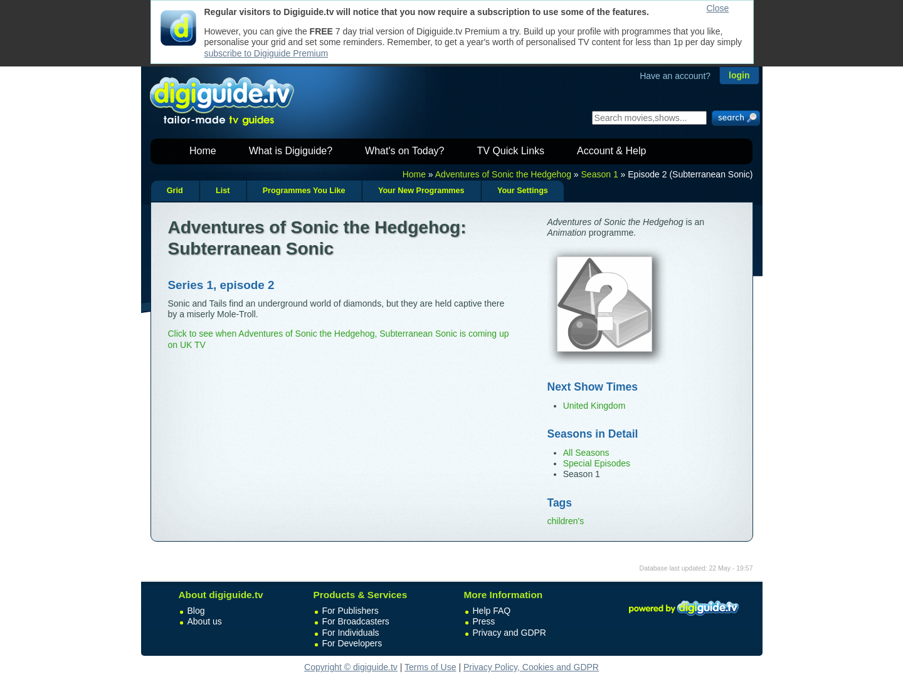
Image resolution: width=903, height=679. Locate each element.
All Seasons (586, 453)
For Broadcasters (355, 621)
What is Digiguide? (290, 150)
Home (202, 150)
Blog (196, 611)
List (223, 190)
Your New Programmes (421, 190)
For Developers (352, 643)
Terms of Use (430, 667)
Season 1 (599, 174)
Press (484, 621)
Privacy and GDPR (509, 633)
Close (718, 8)
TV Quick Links (510, 150)
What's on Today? (404, 150)
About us (204, 621)
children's (565, 521)
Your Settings (522, 190)
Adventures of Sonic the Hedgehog (503, 174)
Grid (175, 190)
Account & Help (611, 150)
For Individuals (350, 633)
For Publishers (350, 611)
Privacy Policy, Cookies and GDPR (531, 667)
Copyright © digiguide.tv (351, 667)
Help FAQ (492, 611)
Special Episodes (596, 463)
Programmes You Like (304, 190)
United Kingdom (594, 406)
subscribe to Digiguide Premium (266, 53)
